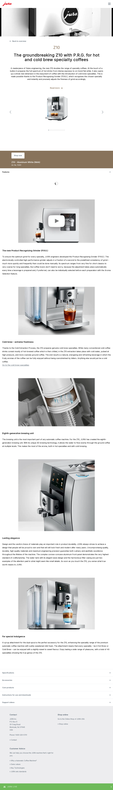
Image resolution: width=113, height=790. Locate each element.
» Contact (13, 724)
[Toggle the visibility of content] (56, 172)
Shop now (18, 155)
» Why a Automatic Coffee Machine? (23, 744)
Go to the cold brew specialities (15, 365)
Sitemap (31, 776)
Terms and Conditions (18, 776)
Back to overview (18, 41)
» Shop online (63, 708)
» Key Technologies (17, 752)
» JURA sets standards (18, 755)
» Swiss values (15, 748)
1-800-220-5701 (21, 719)
